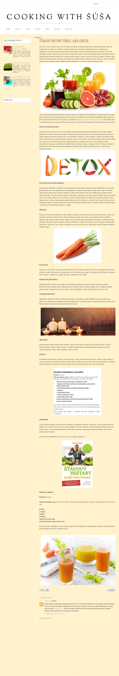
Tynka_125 (48, 601)
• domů (7, 29)
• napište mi (68, 29)
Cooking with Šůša (59, 17)
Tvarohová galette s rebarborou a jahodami (20, 48)
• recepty (18, 29)
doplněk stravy (58, 608)
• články (37, 29)
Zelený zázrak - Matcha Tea (21, 63)
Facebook (5, 4)
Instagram (10, 4)
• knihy (47, 29)
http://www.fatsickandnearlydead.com (90, 120)
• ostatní (57, 29)
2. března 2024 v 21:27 (54, 614)
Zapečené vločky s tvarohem (21, 77)
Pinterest (15, 4)
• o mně (27, 29)
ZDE (85, 437)
